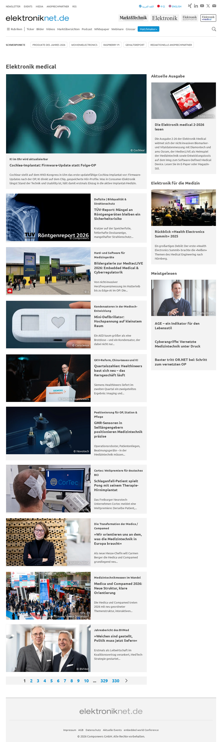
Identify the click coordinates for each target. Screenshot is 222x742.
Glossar (130, 29)
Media (39, 6)
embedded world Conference (141, 730)
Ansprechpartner (58, 6)
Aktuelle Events (112, 730)
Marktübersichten (68, 29)
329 (104, 680)
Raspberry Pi (111, 44)
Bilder (40, 29)
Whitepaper (101, 29)
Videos (50, 29)
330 (115, 680)
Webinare (117, 29)
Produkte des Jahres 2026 (49, 44)
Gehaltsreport (135, 44)
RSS (74, 6)
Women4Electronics (84, 44)
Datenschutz (93, 730)
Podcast (87, 29)
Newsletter (13, 6)
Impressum (69, 730)
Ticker (30, 29)
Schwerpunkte (15, 44)
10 (86, 680)
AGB (80, 730)
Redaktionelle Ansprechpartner (171, 44)
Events (28, 6)
